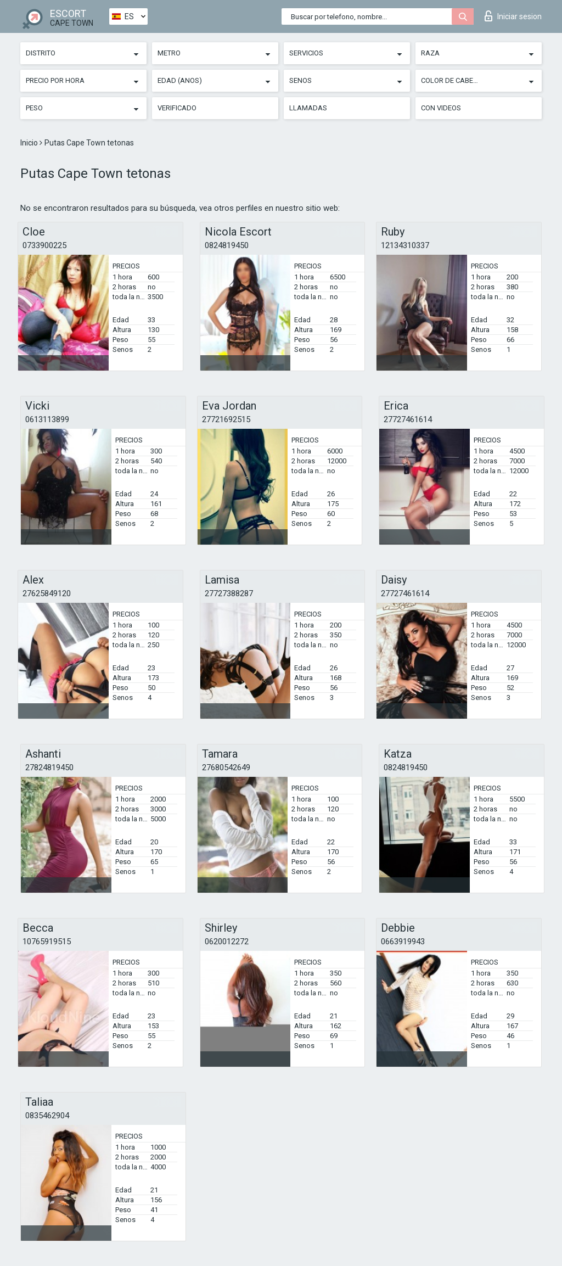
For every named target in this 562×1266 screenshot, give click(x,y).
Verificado (177, 108)
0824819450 (227, 245)
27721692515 (226, 419)
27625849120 (47, 593)
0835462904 (47, 1116)
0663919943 (403, 941)
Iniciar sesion (513, 16)
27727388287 (229, 593)
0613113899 (47, 419)
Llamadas (308, 108)
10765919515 (47, 941)
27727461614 (408, 419)
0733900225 (44, 245)
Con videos (441, 108)
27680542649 (226, 767)
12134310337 (405, 245)
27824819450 (49, 767)
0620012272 (227, 941)
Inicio (30, 142)
